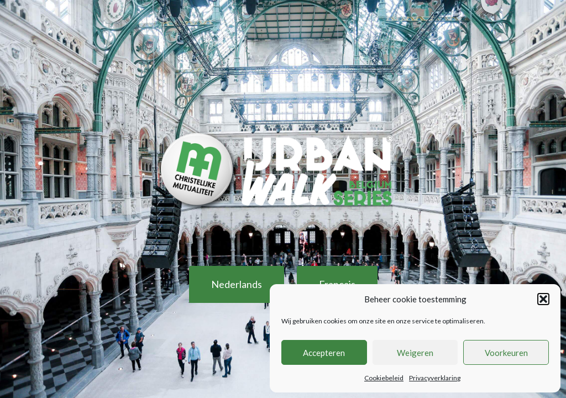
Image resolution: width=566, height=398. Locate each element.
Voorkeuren (506, 353)
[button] (543, 299)
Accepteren (324, 353)
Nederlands (236, 284)
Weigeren (415, 353)
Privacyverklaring (434, 378)
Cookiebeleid (383, 378)
